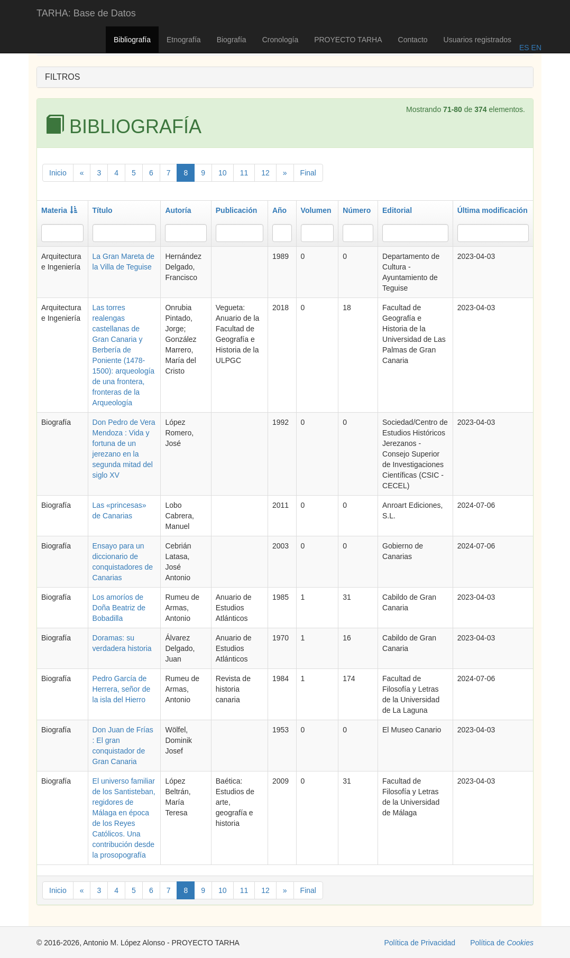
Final (308, 173)
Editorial (397, 210)
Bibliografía (132, 39)
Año (279, 210)
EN (535, 47)
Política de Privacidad (420, 942)
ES (524, 47)
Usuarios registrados (477, 39)
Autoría (178, 210)
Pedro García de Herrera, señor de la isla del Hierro (122, 689)
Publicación (237, 210)
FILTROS (62, 76)
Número (357, 210)
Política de (502, 942)
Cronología (280, 39)
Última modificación (492, 210)
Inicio (58, 173)
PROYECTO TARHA (348, 39)
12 (265, 173)
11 (244, 173)
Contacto (413, 39)
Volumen (316, 210)
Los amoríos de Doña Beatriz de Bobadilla (119, 607)
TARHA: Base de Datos (86, 13)
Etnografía (184, 39)
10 (222, 173)
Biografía (231, 39)
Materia (59, 210)
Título (103, 210)
